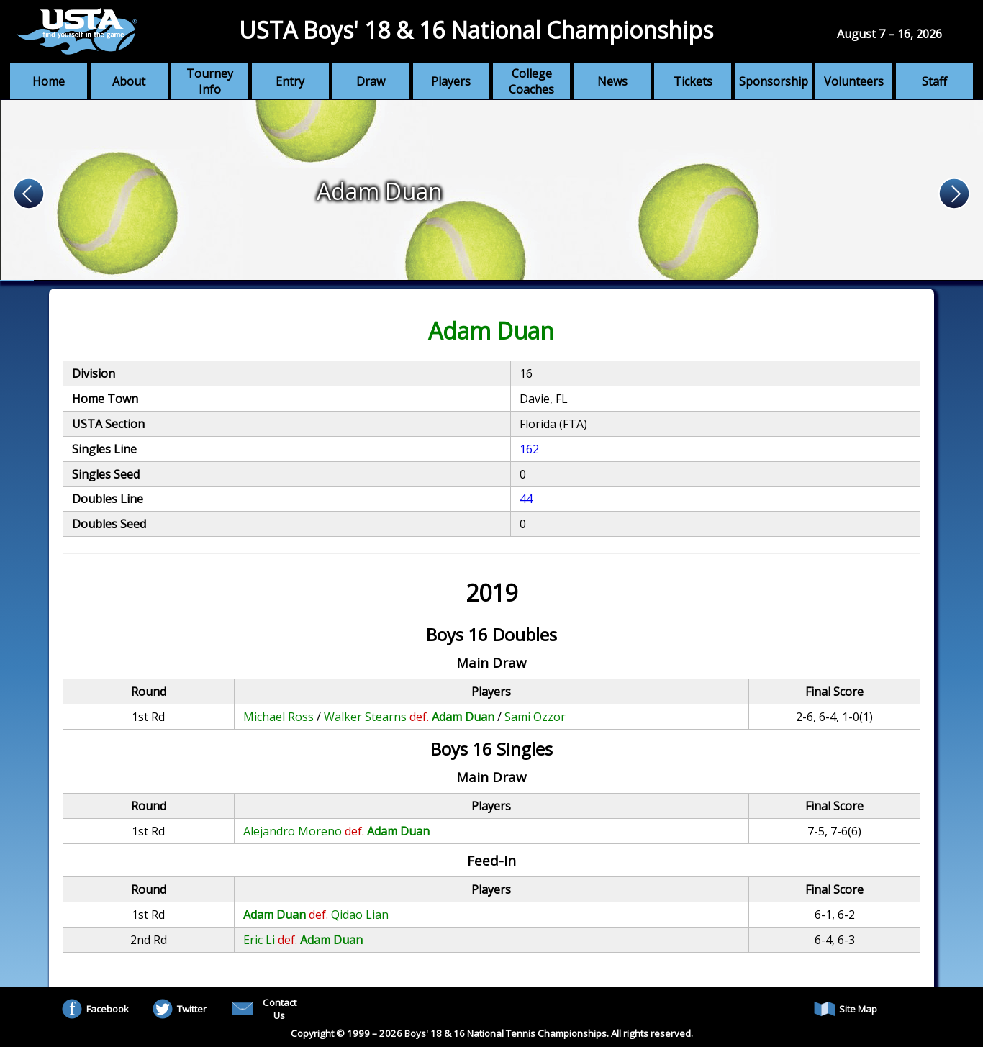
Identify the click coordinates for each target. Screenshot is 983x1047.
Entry (290, 81)
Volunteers (854, 81)
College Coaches (531, 81)
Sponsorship (773, 81)
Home (48, 81)
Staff (934, 81)
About (128, 81)
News (612, 81)
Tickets (693, 81)
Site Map (845, 1009)
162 (529, 449)
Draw (370, 81)
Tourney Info (209, 81)
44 (526, 499)
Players (451, 81)
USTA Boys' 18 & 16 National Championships (476, 29)
